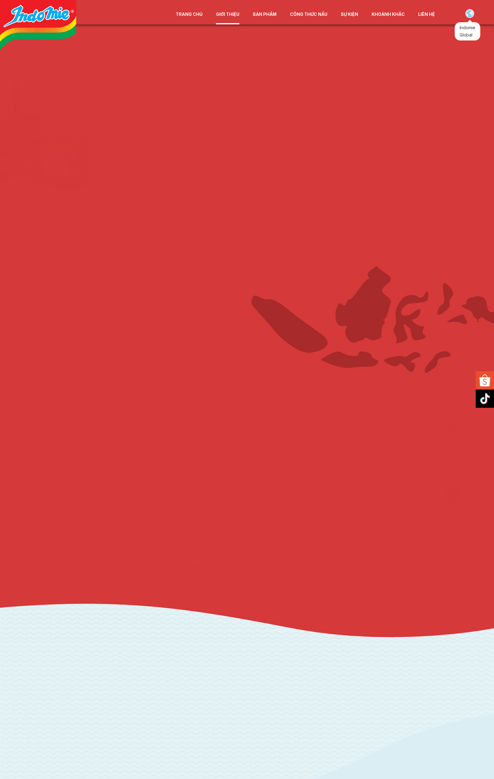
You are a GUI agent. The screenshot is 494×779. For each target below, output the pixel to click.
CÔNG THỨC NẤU (308, 14)
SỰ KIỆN (349, 14)
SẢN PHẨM (265, 14)
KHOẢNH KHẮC (388, 14)
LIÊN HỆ (426, 14)
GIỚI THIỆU (227, 14)
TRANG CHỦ (189, 14)
